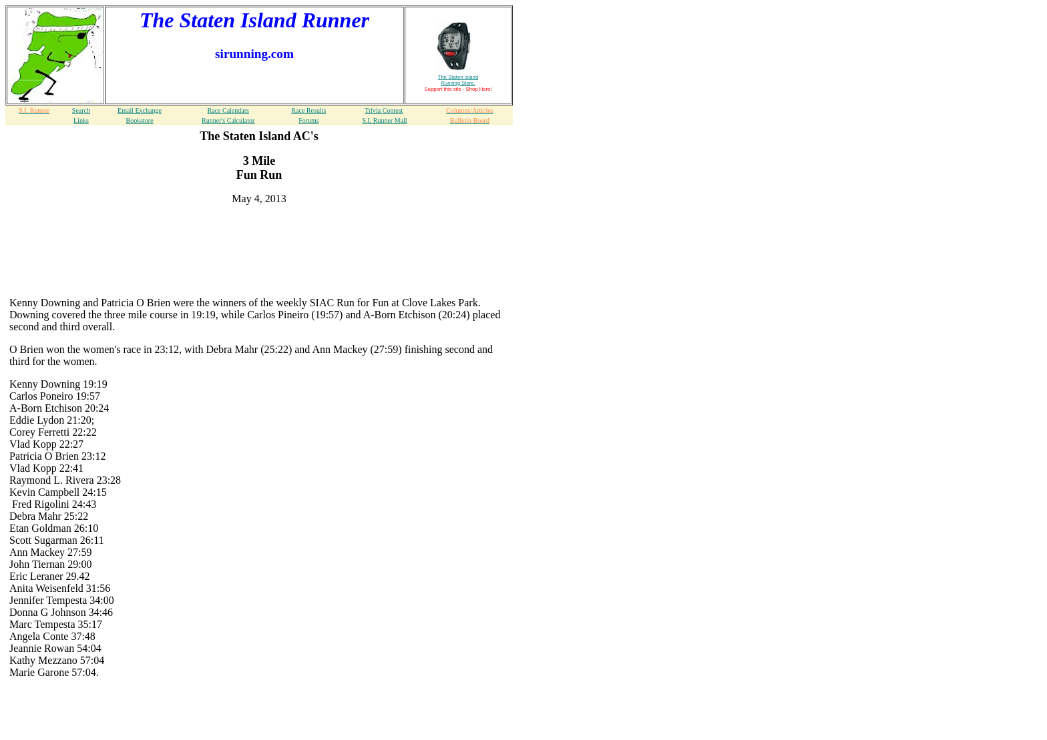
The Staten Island (458, 80)
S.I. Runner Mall (384, 120)
